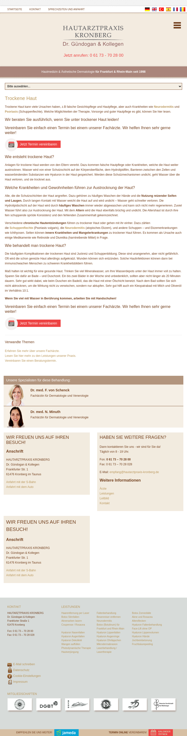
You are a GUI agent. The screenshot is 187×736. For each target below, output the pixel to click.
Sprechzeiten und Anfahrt (66, 9)
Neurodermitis (164, 106)
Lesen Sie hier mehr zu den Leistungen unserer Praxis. (40, 356)
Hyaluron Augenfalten (73, 636)
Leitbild (104, 498)
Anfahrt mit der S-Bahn (21, 482)
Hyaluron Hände (141, 636)
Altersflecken (139, 620)
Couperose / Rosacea (73, 624)
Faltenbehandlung (106, 613)
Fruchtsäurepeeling (142, 644)
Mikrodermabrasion (107, 644)
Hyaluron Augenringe (108, 636)
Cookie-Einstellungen (27, 676)
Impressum (20, 681)
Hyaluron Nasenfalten (73, 632)
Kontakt (35, 9)
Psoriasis (11, 111)
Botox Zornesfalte (141, 613)
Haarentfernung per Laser (75, 613)
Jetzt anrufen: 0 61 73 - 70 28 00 (93, 55)
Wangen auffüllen (70, 644)
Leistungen (107, 493)
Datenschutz (21, 670)
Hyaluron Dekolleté (71, 640)
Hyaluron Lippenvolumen (145, 632)
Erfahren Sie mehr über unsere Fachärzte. (32, 351)
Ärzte (103, 488)
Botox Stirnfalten (70, 617)
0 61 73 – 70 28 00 (23, 631)
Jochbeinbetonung (142, 640)
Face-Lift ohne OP (142, 628)
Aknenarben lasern (71, 620)
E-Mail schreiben (24, 664)
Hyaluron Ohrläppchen (109, 640)
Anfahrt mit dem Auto (19, 487)
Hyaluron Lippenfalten (108, 632)
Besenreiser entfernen (109, 617)
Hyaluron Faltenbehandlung (147, 624)
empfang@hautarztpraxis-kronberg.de (134, 472)
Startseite (14, 9)
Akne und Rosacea (142, 617)
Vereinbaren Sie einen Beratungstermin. (31, 360)
